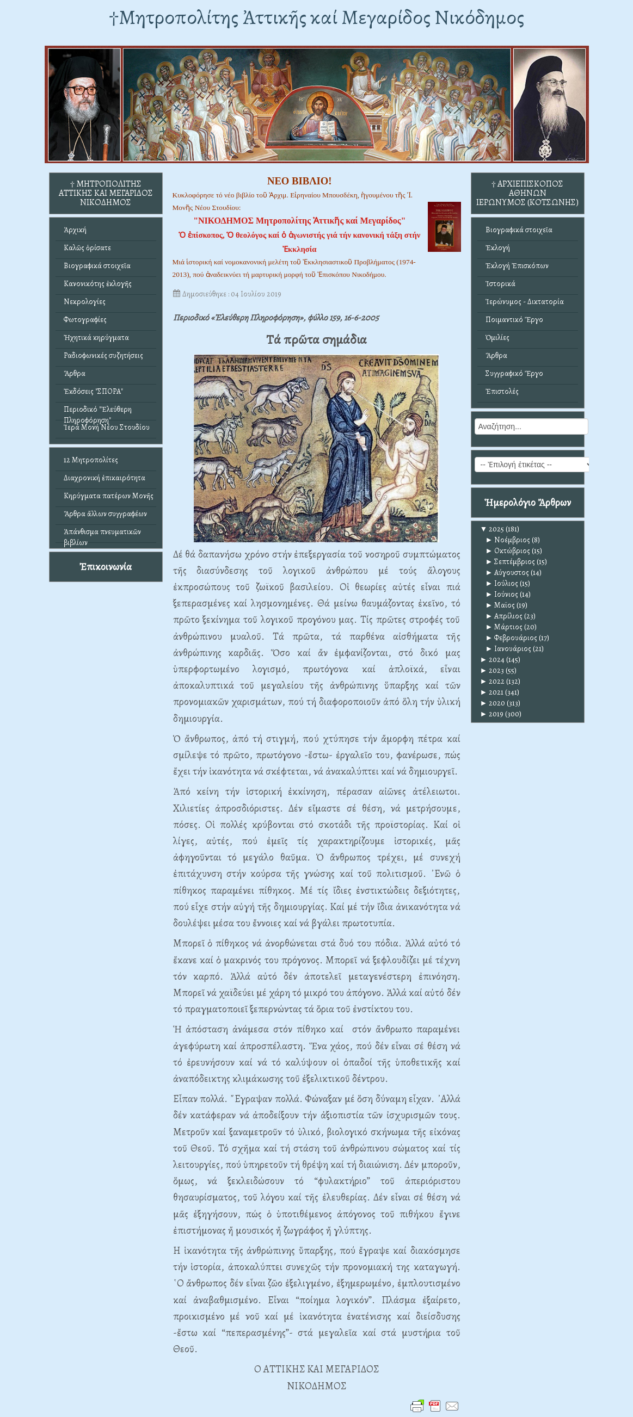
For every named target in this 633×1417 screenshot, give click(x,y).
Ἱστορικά (500, 284)
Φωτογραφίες (85, 319)
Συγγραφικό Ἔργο (514, 373)
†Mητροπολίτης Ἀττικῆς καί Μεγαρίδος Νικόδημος (316, 17)
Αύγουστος (507, 572)
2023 (492, 670)
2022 (492, 681)
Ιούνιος (502, 594)
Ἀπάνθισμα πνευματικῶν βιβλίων (102, 534)
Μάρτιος (504, 627)
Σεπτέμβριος (510, 561)
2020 (493, 703)
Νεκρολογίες (85, 301)
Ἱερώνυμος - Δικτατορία (524, 301)
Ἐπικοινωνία (105, 566)
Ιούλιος (502, 583)
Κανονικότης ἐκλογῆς (98, 284)
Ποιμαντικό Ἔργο (514, 319)
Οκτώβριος (508, 551)
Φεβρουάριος (511, 638)
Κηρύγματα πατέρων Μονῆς (108, 496)
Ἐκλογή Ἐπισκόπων (517, 266)
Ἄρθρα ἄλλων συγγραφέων (105, 514)
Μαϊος (500, 605)
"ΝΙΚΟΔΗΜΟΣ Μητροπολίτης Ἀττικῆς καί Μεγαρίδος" (299, 220)
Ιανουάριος (508, 648)
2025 (492, 529)
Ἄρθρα (74, 373)
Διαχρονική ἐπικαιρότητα (104, 478)
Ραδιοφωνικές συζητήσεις (103, 355)
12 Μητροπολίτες (91, 460)
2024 (492, 659)
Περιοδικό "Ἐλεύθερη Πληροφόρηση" (98, 412)
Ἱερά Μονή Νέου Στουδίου (107, 427)
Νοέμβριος (508, 540)
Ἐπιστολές (502, 391)
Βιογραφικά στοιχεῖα (97, 266)
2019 (492, 714)
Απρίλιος (504, 616)
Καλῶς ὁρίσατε (87, 248)
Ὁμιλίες (497, 337)
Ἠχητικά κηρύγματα (96, 337)
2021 (492, 692)
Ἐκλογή (497, 248)
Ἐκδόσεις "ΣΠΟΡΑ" (93, 391)
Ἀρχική (75, 230)
